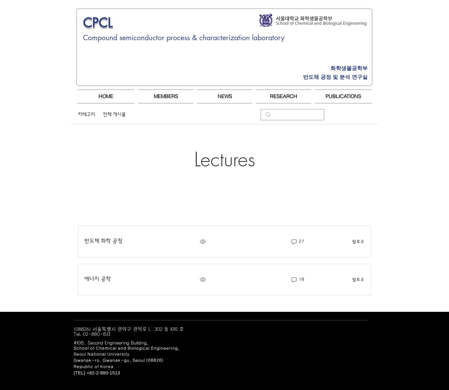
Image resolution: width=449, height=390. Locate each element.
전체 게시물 (114, 114)
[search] (292, 114)
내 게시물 (142, 114)
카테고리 (86, 114)
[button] (165, 96)
